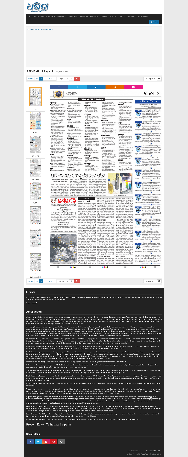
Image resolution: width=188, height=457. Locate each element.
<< (37, 78)
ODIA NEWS (131, 16)
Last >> (51, 78)
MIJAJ (113, 16)
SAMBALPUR (50, 16)
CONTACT (121, 16)
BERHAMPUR (61, 16)
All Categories (38, 29)
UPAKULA (104, 16)
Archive (154, 22)
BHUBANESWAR (38, 16)
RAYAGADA (94, 16)
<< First (30, 78)
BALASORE (84, 16)
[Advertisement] (94, 48)
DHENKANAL (73, 16)
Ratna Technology (147, 454)
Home (29, 29)
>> (45, 78)
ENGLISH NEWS (143, 16)
